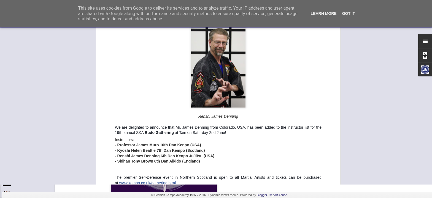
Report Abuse (278, 195)
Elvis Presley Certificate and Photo (38, 182)
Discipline (20, 132)
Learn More (324, 13)
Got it (348, 13)
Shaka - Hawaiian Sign (30, 157)
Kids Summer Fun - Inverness (35, 145)
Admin (239, 65)
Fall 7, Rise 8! (23, 170)
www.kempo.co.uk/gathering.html (147, 57)
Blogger (262, 195)
